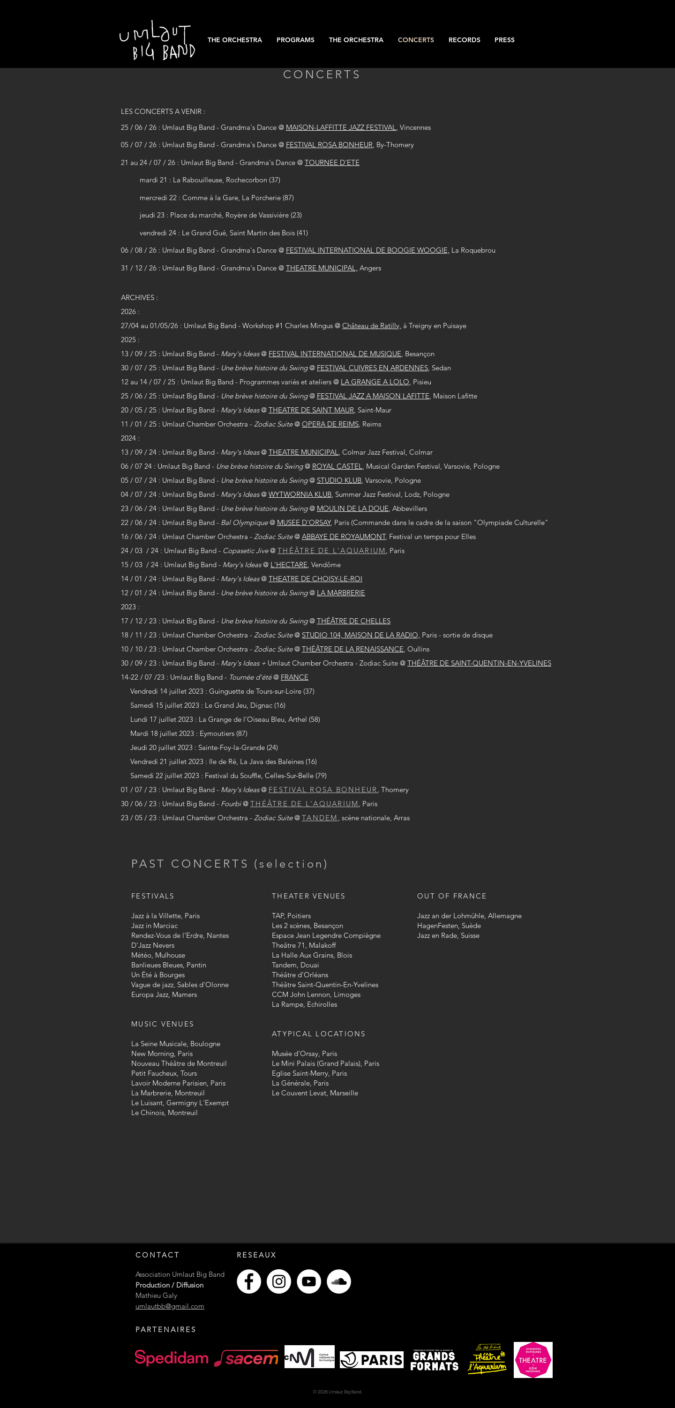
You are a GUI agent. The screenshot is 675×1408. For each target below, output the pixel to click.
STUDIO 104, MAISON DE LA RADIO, (361, 634)
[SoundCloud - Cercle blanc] (339, 1281)
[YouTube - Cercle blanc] (309, 1281)
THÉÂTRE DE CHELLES (353, 620)
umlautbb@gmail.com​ (169, 1306)
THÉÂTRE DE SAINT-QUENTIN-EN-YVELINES (479, 663)
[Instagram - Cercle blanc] (279, 1281)
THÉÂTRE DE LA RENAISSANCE (353, 648)
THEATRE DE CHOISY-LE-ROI (315, 578)
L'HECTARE (289, 564)
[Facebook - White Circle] (249, 1281)
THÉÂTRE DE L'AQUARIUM (332, 550)
